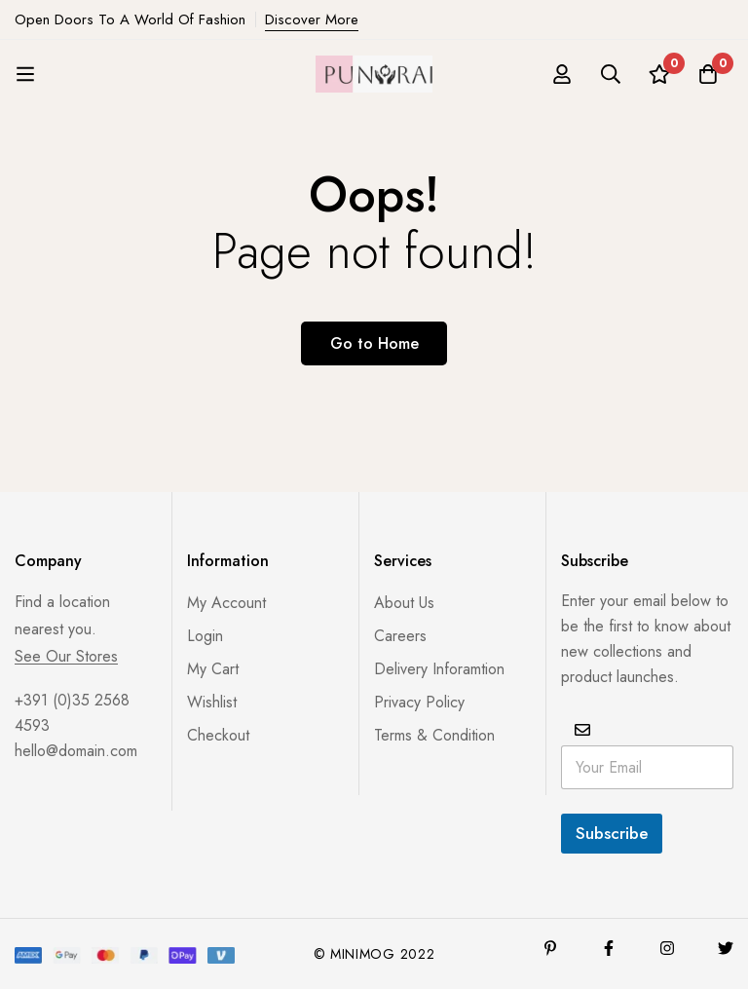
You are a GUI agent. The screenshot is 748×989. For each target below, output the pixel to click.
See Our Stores (66, 657)
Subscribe (612, 833)
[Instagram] (667, 948)
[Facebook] (609, 948)
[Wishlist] (659, 74)
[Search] (610, 74)
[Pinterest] (550, 948)
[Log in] (562, 74)
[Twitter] (725, 948)
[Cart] (708, 74)
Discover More (311, 19)
